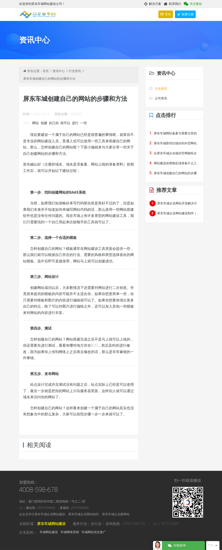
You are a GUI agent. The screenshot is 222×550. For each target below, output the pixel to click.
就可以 (65, 123)
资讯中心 (59, 71)
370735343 (79, 508)
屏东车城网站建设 (51, 524)
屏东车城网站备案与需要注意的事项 (174, 133)
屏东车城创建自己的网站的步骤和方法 (174, 173)
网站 (35, 123)
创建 (44, 123)
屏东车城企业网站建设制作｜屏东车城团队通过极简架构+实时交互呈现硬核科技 (174, 213)
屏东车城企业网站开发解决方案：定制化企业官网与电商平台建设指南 (174, 203)
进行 (75, 123)
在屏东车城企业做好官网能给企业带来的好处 (174, 153)
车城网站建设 (49, 532)
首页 (46, 71)
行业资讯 (75, 71)
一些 (83, 123)
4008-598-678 (38, 490)
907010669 (45, 508)
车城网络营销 (70, 532)
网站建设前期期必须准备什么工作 (174, 163)
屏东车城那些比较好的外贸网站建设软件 (174, 143)
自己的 (54, 123)
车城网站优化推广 (93, 532)
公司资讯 (158, 98)
